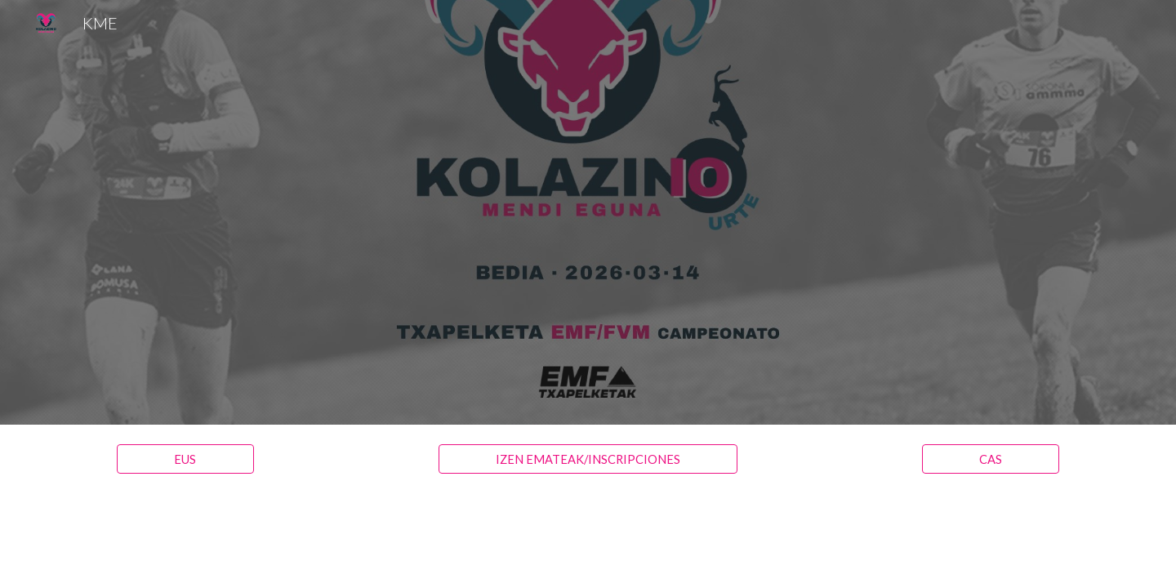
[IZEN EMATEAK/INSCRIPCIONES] (587, 459)
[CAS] (990, 459)
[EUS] (185, 459)
